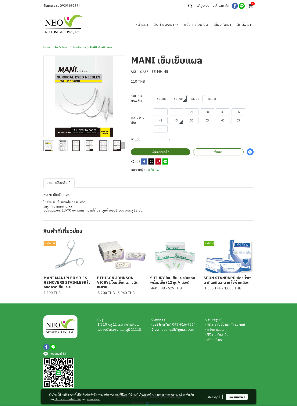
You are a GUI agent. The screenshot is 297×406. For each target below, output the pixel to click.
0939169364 (70, 6)
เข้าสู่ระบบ (203, 5)
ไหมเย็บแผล (79, 47)
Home (46, 47)
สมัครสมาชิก (221, 5)
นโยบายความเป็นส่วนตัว (67, 399)
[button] (190, 6)
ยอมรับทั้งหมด (236, 397)
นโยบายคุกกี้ (93, 399)
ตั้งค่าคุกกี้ (214, 397)
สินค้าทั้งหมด (62, 47)
